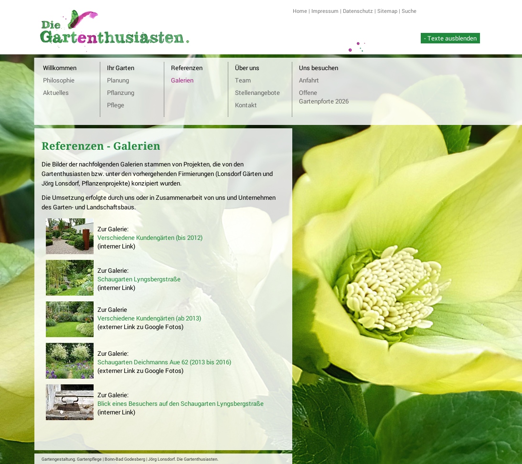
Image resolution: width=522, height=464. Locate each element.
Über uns (247, 67)
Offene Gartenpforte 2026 (324, 96)
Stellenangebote (257, 92)
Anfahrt (309, 80)
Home (300, 10)
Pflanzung (120, 92)
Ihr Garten (120, 67)
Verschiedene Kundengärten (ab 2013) (149, 318)
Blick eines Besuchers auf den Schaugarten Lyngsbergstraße (180, 403)
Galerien (182, 80)
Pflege (115, 105)
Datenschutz (358, 10)
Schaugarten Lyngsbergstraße (139, 279)
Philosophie (59, 80)
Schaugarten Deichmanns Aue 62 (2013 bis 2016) (164, 362)
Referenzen (186, 67)
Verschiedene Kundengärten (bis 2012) (149, 237)
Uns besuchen (318, 67)
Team (243, 80)
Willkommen (59, 67)
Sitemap (387, 10)
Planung (118, 80)
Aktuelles (56, 92)
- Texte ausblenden (450, 38)
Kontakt (246, 105)
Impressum (325, 10)
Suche (409, 10)
